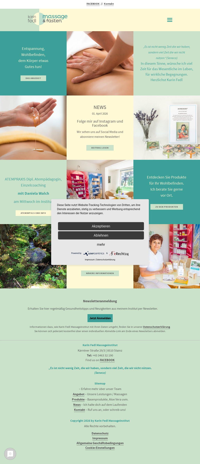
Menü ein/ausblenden (169, 19)
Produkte (78, 399)
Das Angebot (33, 78)
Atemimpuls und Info (33, 213)
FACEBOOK (93, 4)
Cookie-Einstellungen (100, 448)
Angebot (78, 394)
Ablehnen (101, 235)
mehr (101, 244)
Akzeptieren (101, 226)
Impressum (100, 438)
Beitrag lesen (100, 147)
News (77, 405)
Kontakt (109, 4)
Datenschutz (100, 433)
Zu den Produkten (166, 206)
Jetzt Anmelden (100, 318)
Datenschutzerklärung (156, 327)
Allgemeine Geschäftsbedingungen (100, 443)
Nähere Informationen (100, 273)
